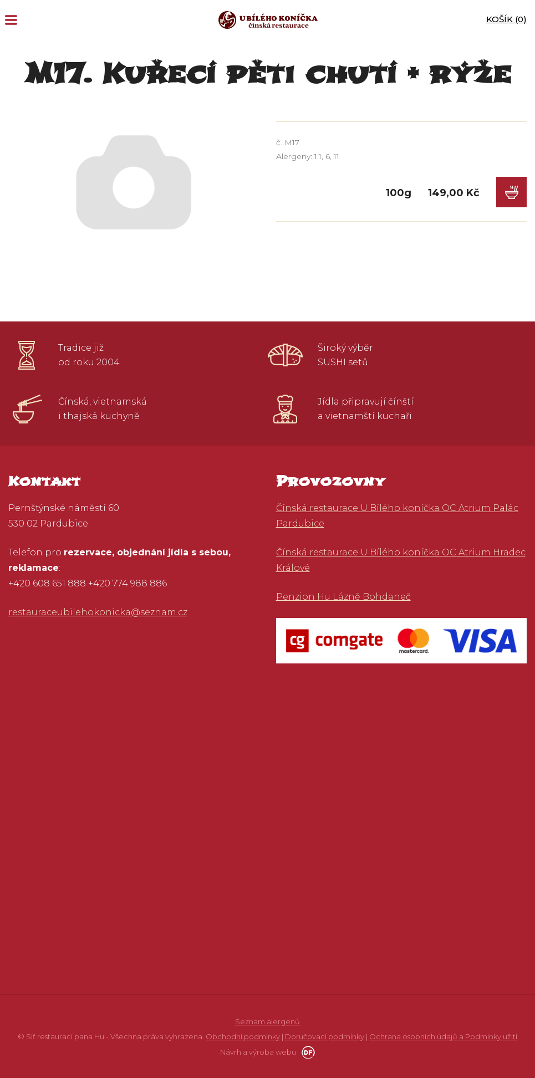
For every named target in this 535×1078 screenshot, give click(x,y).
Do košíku (511, 192)
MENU (11, 20)
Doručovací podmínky (324, 1036)
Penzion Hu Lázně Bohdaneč (343, 596)
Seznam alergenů (267, 1021)
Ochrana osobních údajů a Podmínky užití (443, 1036)
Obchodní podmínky (243, 1036)
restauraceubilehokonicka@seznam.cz (97, 612)
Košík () (506, 19)
